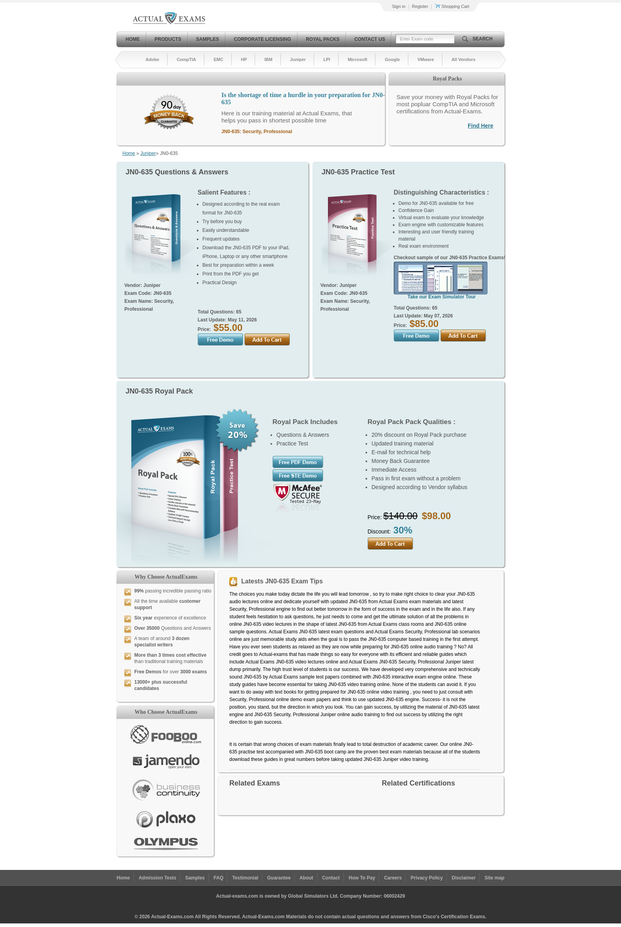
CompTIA (186, 59)
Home (133, 39)
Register (420, 6)
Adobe (152, 59)
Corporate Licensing (262, 39)
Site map (495, 878)
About (306, 878)
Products (167, 39)
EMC (218, 59)
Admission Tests (157, 878)
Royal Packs (322, 39)
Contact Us (369, 39)
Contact (331, 878)
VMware (425, 59)
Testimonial (245, 878)
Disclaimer (463, 878)
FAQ (218, 878)
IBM (268, 59)
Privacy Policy (427, 878)
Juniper (298, 59)
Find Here (480, 125)
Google (392, 59)
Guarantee (279, 878)
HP (244, 59)
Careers (393, 878)
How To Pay (362, 878)
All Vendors (463, 59)
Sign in (399, 6)
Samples (207, 39)
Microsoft (358, 59)
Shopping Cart (452, 6)
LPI (326, 59)
